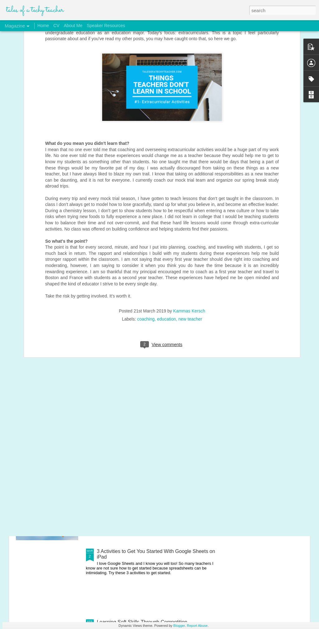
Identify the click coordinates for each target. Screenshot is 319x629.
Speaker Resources (106, 25)
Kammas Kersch (189, 260)
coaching (146, 268)
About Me (73, 25)
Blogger (179, 625)
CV (56, 25)
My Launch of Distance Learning (132, 480)
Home (43, 25)
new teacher (190, 268)
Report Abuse (197, 625)
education (166, 268)
